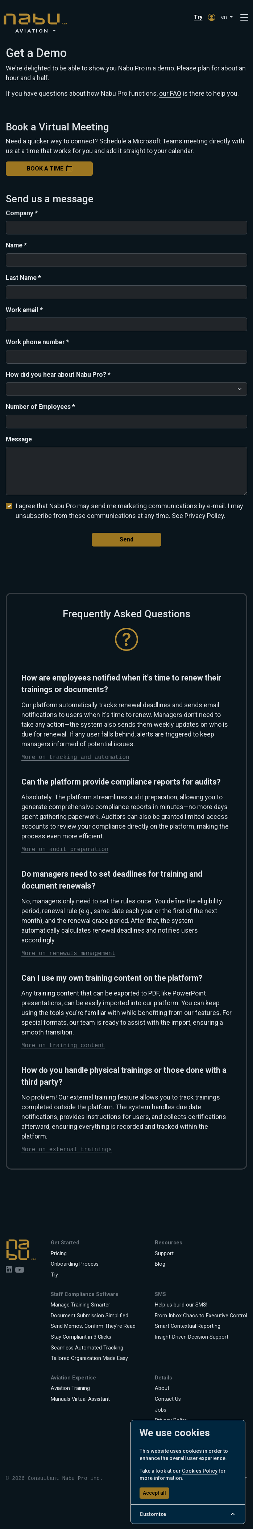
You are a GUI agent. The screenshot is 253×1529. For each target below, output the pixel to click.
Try (198, 17)
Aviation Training (70, 1388)
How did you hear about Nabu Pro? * (58, 374)
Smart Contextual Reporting (187, 1326)
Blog (160, 1264)
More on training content (63, 1045)
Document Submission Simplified (89, 1316)
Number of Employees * (40, 406)
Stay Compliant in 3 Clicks (81, 1337)
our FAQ (170, 93)
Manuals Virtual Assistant (80, 1399)
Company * (22, 213)
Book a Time (49, 168)
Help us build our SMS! (181, 1305)
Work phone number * (37, 342)
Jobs (160, 1410)
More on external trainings (66, 1149)
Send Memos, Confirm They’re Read (93, 1326)
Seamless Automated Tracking (87, 1348)
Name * (16, 245)
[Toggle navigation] (244, 17)
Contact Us (168, 1399)
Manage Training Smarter (80, 1305)
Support (164, 1254)
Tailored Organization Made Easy (89, 1358)
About (162, 1388)
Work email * (24, 310)
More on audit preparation (64, 849)
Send (126, 539)
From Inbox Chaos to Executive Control (201, 1316)
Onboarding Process (75, 1264)
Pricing (59, 1254)
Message (19, 439)
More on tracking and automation (75, 757)
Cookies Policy (199, 1471)
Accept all (154, 1493)
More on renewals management (68, 953)
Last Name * (23, 277)
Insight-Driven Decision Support (191, 1337)
